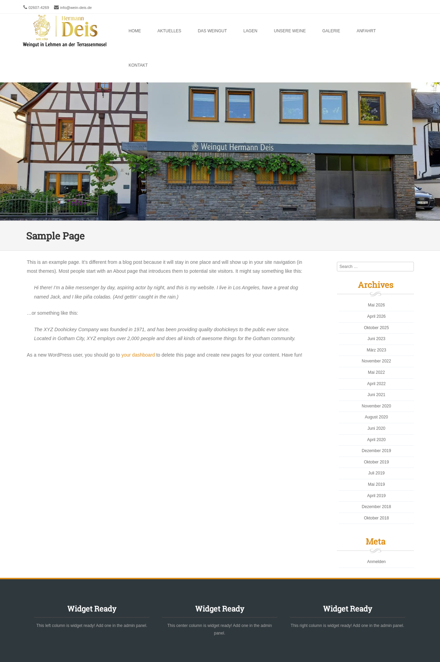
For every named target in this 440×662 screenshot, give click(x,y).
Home (135, 31)
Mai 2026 (376, 305)
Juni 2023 (376, 338)
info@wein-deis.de (76, 7)
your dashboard (138, 355)
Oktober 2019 (376, 462)
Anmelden (376, 561)
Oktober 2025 (376, 327)
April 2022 (376, 383)
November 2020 (376, 406)
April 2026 (376, 316)
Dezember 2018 (376, 506)
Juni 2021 (376, 394)
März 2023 (376, 350)
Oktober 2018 (376, 518)
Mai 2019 (376, 484)
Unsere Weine (290, 31)
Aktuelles (169, 31)
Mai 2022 (376, 372)
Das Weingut (212, 31)
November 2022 (376, 361)
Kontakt (138, 65)
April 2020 (376, 439)
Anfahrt (366, 31)
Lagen (250, 31)
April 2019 (376, 495)
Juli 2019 (376, 473)
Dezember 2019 (376, 450)
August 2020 (376, 417)
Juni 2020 (376, 428)
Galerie (331, 31)
